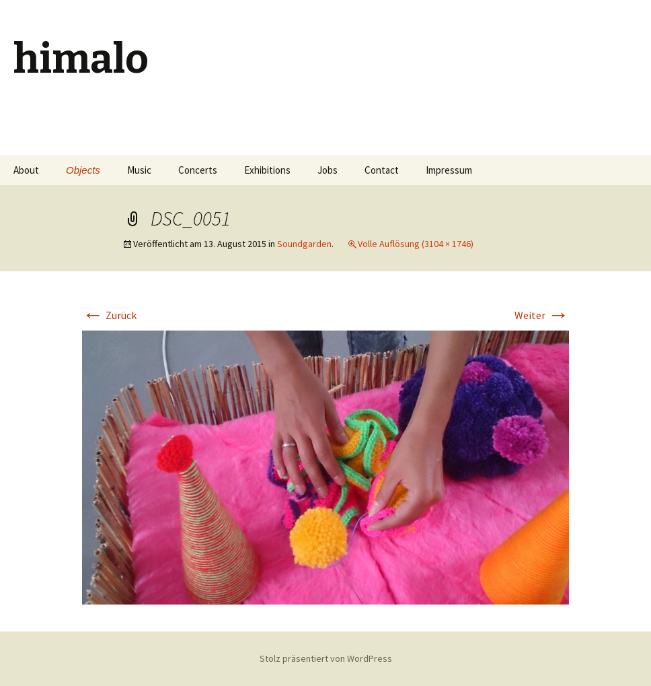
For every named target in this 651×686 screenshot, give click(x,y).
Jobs (327, 170)
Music (139, 170)
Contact (382, 170)
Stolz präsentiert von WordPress (326, 658)
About (26, 170)
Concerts (197, 170)
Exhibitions (267, 170)
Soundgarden (304, 244)
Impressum (449, 170)
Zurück (109, 315)
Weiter (541, 315)
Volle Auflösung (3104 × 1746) (415, 244)
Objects (83, 170)
